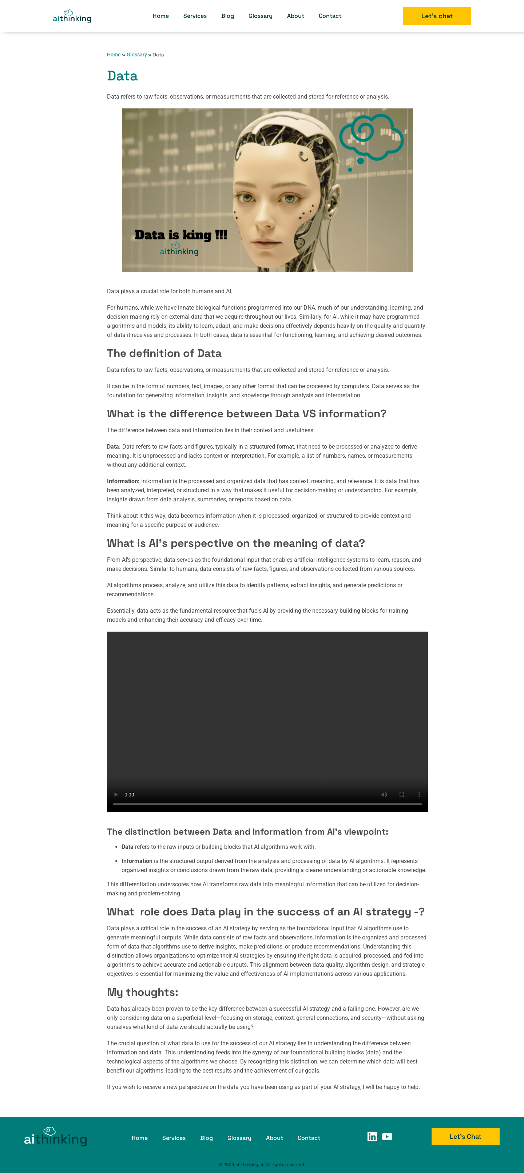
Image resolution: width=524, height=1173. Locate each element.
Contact (330, 16)
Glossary (261, 16)
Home (161, 16)
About (295, 16)
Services (195, 16)
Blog (227, 16)
